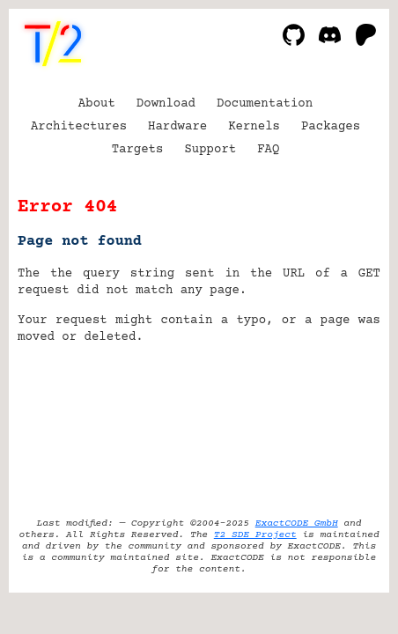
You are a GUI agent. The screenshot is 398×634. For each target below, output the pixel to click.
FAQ (268, 150)
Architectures (79, 127)
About (96, 104)
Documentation (265, 104)
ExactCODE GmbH (296, 523)
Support (210, 150)
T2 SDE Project (255, 535)
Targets (138, 150)
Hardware (177, 127)
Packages (330, 127)
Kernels (254, 127)
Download (165, 104)
